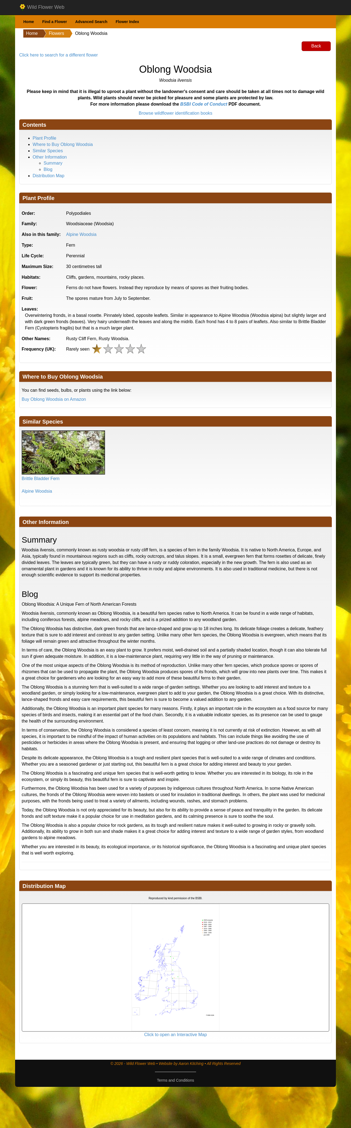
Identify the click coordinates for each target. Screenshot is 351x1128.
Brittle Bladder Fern (41, 478)
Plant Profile (44, 138)
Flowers (56, 33)
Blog (48, 169)
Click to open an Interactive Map (175, 1034)
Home (28, 21)
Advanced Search (91, 21)
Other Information (50, 157)
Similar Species (48, 150)
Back (316, 46)
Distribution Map (48, 175)
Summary (53, 163)
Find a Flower (54, 21)
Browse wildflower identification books (176, 113)
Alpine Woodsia (81, 234)
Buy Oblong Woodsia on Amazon (54, 399)
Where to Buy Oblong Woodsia (63, 144)
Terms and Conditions (175, 1080)
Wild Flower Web (41, 7)
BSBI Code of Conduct (203, 104)
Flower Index (127, 21)
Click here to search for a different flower (58, 55)
